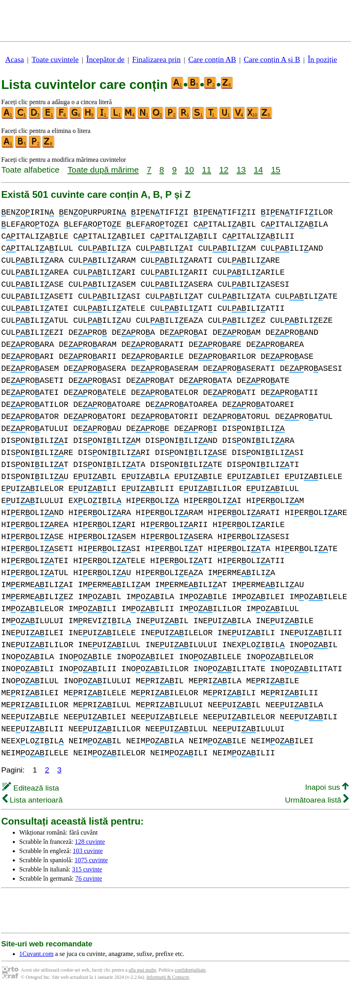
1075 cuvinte (91, 860)
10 (189, 169)
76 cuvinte (88, 878)
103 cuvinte (88, 850)
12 (224, 169)
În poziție (322, 59)
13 (241, 169)
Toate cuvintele (55, 59)
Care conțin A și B (272, 59)
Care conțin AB (212, 59)
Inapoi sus (327, 787)
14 (258, 169)
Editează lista (30, 788)
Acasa (14, 59)
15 (275, 169)
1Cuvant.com (36, 953)
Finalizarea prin (156, 59)
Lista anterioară (32, 800)
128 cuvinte (90, 841)
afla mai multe (142, 970)
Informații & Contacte (167, 977)
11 (206, 169)
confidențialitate (190, 970)
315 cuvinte (87, 869)
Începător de (105, 59)
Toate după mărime (103, 169)
